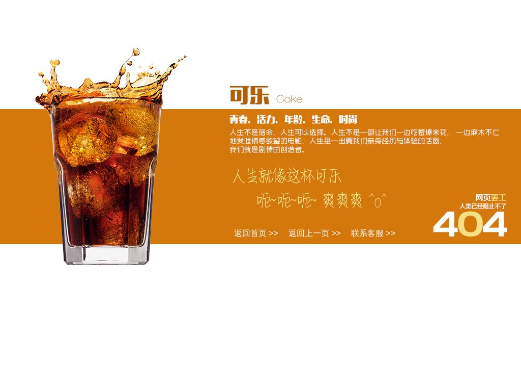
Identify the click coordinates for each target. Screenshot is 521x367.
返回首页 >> (256, 233)
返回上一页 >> (314, 233)
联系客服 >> (373, 233)
